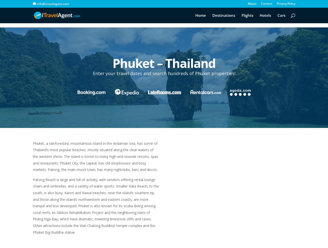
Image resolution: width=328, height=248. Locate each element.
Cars (281, 16)
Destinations (223, 16)
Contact (266, 4)
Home (200, 16)
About (252, 4)
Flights (247, 16)
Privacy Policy (286, 4)
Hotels (265, 16)
